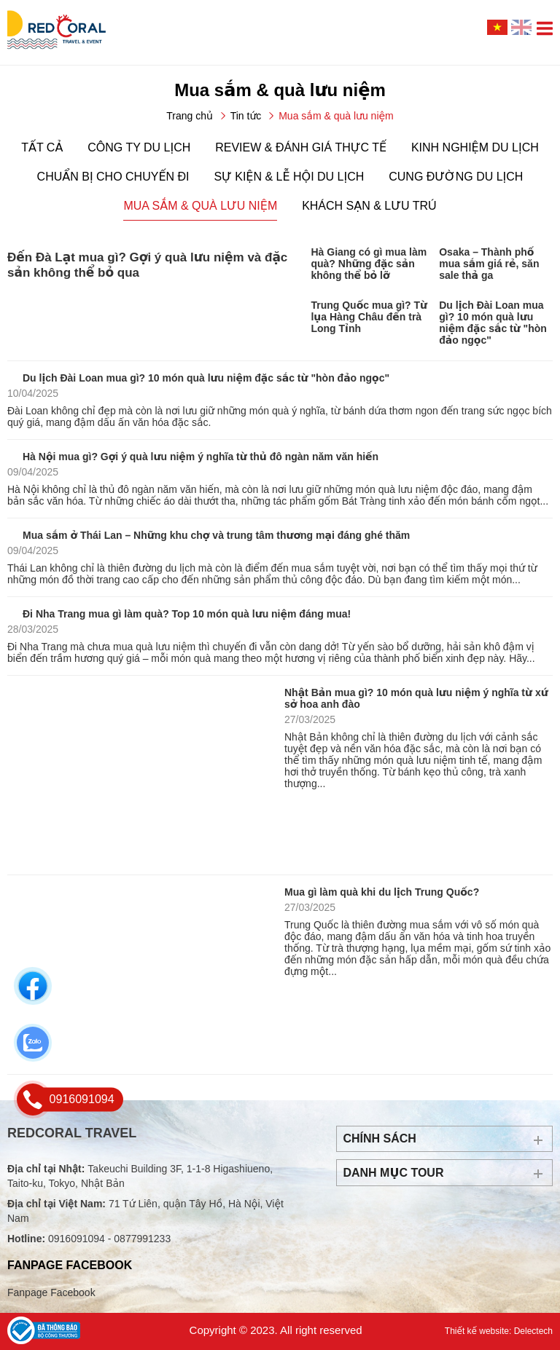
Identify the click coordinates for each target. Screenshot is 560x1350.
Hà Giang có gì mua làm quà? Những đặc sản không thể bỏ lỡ (369, 263)
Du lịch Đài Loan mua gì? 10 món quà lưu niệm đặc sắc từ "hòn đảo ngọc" (493, 322)
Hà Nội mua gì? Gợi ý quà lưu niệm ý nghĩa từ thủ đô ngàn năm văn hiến (200, 456)
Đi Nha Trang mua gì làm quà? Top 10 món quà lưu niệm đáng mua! (187, 614)
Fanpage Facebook (51, 1292)
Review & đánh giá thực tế (300, 147)
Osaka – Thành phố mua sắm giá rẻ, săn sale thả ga (489, 263)
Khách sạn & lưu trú (369, 206)
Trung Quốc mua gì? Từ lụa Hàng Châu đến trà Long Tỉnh (369, 316)
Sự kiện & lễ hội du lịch (289, 176)
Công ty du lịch (139, 147)
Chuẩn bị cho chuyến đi (113, 176)
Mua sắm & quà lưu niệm (200, 206)
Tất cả (42, 147)
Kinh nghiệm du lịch (475, 147)
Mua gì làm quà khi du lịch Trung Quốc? (381, 892)
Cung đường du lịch (456, 176)
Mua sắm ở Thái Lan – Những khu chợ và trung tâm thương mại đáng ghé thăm (216, 535)
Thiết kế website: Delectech (499, 1331)
